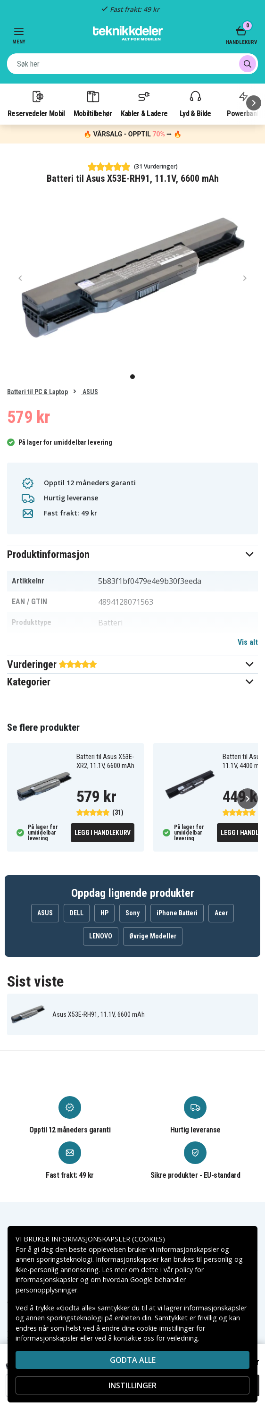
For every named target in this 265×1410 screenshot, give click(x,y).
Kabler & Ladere (144, 103)
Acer (221, 913)
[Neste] (253, 102)
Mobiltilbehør (93, 103)
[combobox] (132, 63)
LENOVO (100, 936)
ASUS (89, 392)
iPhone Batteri (177, 913)
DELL (76, 913)
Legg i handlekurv (103, 832)
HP (104, 913)
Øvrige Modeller (152, 936)
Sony (132, 913)
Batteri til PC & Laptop (37, 392)
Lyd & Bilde (195, 103)
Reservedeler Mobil (36, 103)
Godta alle (133, 1360)
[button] (132, 554)
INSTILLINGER (132, 1385)
